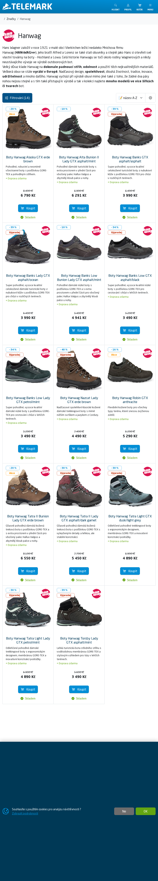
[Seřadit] (130, 97)
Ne (124, 811)
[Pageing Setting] (150, 97)
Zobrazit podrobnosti (25, 813)
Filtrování (17, 97)
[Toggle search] (115, 7)
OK (146, 811)
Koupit (28, 208)
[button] (128, 7)
